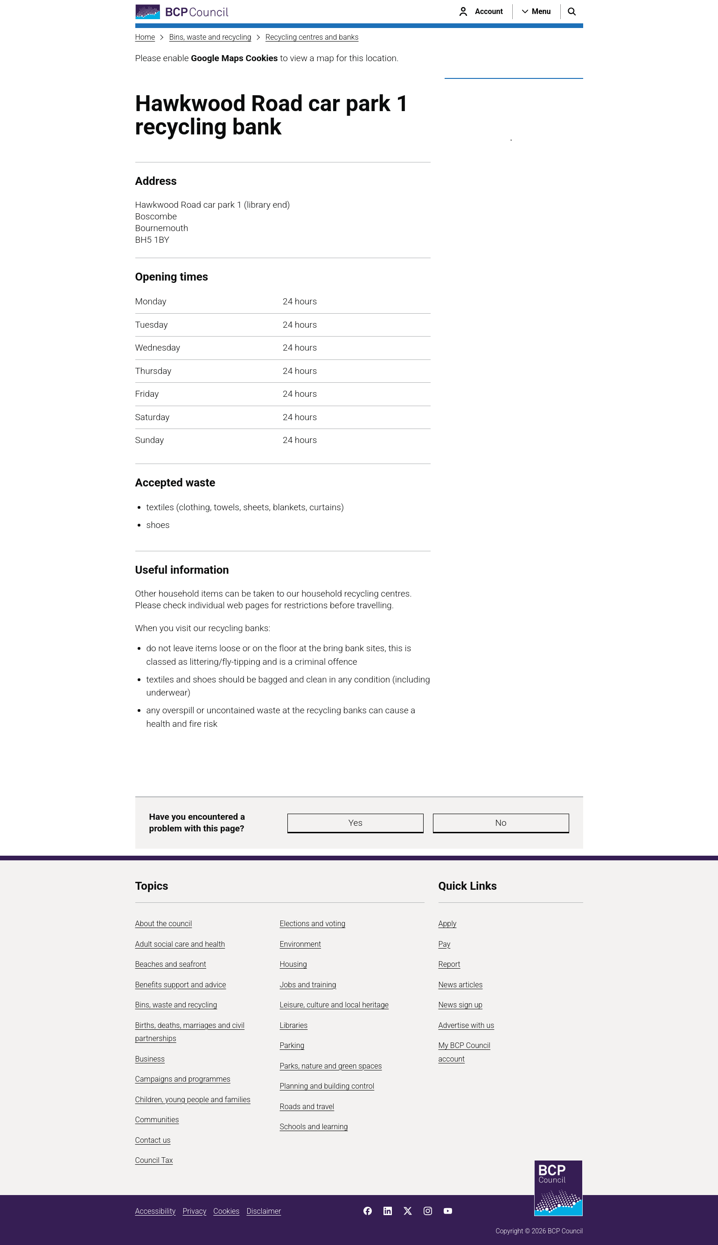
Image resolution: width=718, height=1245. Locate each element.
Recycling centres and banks (312, 37)
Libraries (294, 1020)
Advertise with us (467, 1020)
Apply (448, 919)
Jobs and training (308, 980)
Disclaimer (263, 1206)
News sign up (461, 1000)
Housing (293, 960)
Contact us (153, 1135)
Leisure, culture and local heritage (334, 1000)
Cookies (226, 1206)
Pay (445, 939)
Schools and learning (314, 1122)
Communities (157, 1115)
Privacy (194, 1206)
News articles (461, 980)
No (431, 820)
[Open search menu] (572, 11)
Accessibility (155, 1206)
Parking (292, 1041)
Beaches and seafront (171, 960)
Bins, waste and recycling (210, 37)
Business (150, 1054)
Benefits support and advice (180, 980)
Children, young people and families (193, 1094)
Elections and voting (313, 919)
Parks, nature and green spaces (331, 1061)
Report (449, 960)
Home (145, 37)
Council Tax (154, 1156)
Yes (375, 820)
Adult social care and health (180, 939)
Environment (300, 939)
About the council (163, 919)
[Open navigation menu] (536, 11)
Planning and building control (327, 1081)
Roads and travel (307, 1101)
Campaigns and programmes (182, 1074)
